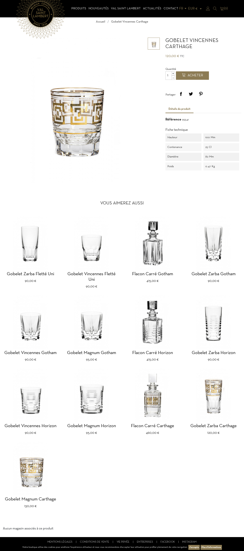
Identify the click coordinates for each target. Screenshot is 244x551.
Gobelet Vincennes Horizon (30, 426)
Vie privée (123, 542)
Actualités (152, 8)
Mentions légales (60, 542)
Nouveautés (98, 8)
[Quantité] (170, 75)
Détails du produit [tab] (179, 109)
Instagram (189, 542)
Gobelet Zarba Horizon (213, 353)
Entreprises (145, 542)
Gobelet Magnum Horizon (91, 426)
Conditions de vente (95, 542)
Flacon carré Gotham (152, 274)
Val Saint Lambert (126, 8)
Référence (173, 119)
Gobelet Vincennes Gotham (30, 353)
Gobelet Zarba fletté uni (30, 274)
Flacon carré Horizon (152, 353)
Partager (181, 94)
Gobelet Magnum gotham (91, 353)
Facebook (168, 542)
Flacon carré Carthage (152, 426)
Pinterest (201, 94)
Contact (171, 8)
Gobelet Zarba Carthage (213, 426)
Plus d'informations (211, 547)
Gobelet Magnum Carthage (30, 499)
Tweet (191, 94)
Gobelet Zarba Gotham (214, 274)
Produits (78, 8)
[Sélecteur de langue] (183, 8)
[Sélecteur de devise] (195, 8)
